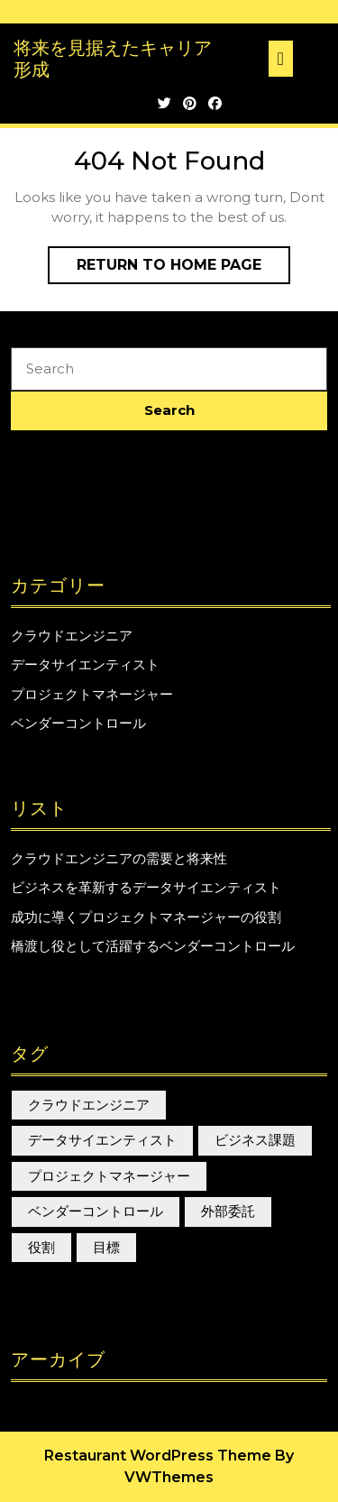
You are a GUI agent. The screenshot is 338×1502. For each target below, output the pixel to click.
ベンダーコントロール (78, 723)
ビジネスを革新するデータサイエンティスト (146, 887)
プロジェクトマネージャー (92, 694)
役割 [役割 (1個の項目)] (41, 1247)
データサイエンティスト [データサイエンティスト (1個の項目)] (102, 1139)
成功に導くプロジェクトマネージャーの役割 (146, 917)
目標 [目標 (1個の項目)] (106, 1247)
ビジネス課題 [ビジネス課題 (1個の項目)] (255, 1139)
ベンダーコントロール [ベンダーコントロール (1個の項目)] (95, 1211)
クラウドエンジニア (71, 635)
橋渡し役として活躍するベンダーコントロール (153, 945)
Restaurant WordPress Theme (157, 1455)
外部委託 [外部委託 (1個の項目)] (228, 1211)
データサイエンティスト (85, 664)
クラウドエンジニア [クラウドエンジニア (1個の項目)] (89, 1104)
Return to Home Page (183, 268)
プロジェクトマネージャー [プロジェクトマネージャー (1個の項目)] (109, 1175)
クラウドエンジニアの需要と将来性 (119, 858)
